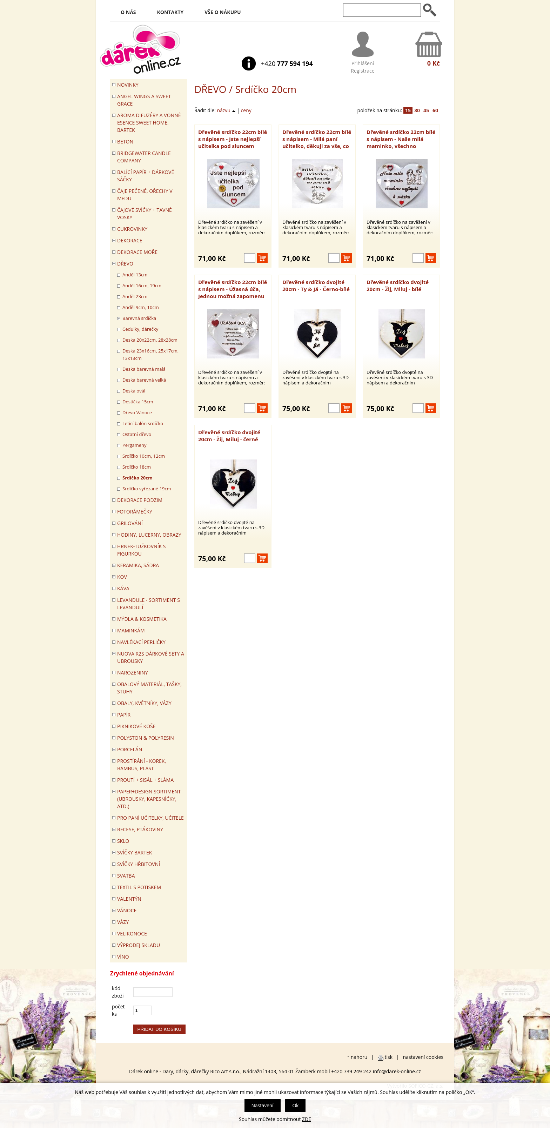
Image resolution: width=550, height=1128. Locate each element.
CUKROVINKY (132, 229)
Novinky (128, 84)
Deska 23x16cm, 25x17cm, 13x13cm (150, 354)
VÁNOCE (126, 910)
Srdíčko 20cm (137, 478)
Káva (123, 588)
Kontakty (170, 12)
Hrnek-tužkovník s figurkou (141, 550)
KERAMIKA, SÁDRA (138, 565)
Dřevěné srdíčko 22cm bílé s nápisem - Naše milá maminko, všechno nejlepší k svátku (401, 138)
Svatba (126, 875)
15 (408, 110)
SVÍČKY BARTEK (134, 852)
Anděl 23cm (134, 296)
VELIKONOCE (132, 933)
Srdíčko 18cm (136, 467)
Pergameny (134, 445)
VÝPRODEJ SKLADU (138, 945)
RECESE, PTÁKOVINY (140, 829)
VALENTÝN (129, 898)
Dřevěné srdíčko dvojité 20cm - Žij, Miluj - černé (229, 436)
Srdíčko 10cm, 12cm (143, 456)
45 (426, 110)
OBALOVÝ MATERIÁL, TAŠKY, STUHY (149, 688)
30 (417, 110)
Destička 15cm (137, 401)
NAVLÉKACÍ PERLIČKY (141, 642)
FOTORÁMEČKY (134, 511)
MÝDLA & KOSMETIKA (142, 619)
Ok (295, 1105)
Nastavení (262, 1105)
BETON (125, 141)
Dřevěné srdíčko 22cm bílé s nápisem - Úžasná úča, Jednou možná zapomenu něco (232, 289)
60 (435, 110)
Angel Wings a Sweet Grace (144, 100)
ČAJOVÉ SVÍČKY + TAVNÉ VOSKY (144, 214)
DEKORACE (129, 240)
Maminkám (131, 630)
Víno (123, 956)
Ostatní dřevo (136, 434)
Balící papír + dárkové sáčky (145, 176)
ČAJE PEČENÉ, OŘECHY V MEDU (145, 195)
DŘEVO (210, 89)
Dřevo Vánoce (137, 412)
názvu (226, 110)
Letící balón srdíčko (142, 423)
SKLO (123, 841)
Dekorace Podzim (139, 500)
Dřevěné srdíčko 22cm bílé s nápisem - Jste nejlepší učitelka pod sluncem (232, 138)
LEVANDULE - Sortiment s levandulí (148, 604)
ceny (246, 110)
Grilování (130, 523)
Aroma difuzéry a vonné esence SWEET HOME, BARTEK (149, 122)
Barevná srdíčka (139, 318)
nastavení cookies (423, 1057)
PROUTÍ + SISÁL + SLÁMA (145, 780)
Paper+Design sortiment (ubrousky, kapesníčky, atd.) (149, 799)
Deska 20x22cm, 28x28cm (149, 340)
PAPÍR (123, 714)
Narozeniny (132, 672)
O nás (128, 12)
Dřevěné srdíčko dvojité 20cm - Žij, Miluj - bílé (398, 285)
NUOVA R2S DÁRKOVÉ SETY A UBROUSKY (150, 657)
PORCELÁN (129, 749)
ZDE (306, 1119)
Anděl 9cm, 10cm (140, 307)
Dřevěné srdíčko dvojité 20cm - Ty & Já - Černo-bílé (316, 285)
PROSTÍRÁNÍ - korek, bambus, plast (141, 765)
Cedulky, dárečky (140, 329)
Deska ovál (133, 391)
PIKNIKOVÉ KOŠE (136, 726)
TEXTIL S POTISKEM (139, 887)
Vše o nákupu (222, 12)
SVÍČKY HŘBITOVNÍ (138, 864)
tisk (389, 1057)
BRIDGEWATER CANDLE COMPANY (144, 157)
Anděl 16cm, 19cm (141, 285)
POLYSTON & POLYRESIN (145, 737)
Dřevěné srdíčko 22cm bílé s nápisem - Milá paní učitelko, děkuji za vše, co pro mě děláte (316, 138)
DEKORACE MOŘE (137, 252)
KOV (122, 576)
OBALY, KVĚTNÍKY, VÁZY (144, 703)
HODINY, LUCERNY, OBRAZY (149, 534)
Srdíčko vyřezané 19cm (146, 488)
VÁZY (123, 922)
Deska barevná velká (144, 380)
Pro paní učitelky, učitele (150, 817)
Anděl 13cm (134, 274)
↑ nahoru (357, 1057)
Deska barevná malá (144, 369)
